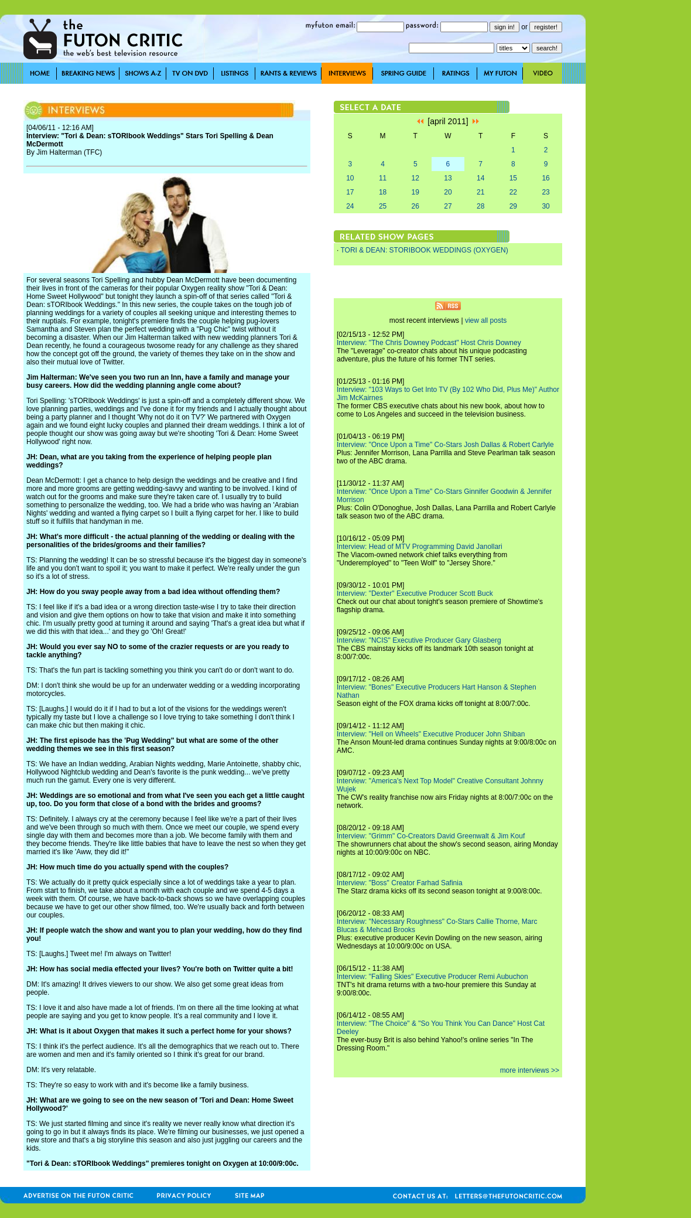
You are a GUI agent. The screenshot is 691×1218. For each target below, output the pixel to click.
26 (415, 206)
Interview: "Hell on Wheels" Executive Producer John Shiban (431, 734)
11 (382, 178)
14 (480, 178)
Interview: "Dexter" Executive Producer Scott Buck (415, 593)
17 (350, 192)
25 (382, 206)
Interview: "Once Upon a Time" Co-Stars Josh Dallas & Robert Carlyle (445, 445)
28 (480, 206)
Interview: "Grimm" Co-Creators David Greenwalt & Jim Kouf (431, 836)
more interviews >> (529, 1070)
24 (350, 206)
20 (447, 192)
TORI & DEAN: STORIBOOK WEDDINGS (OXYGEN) (424, 250)
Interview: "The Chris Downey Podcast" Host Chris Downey (429, 343)
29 (513, 206)
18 (382, 192)
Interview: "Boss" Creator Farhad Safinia (400, 883)
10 (350, 178)
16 (545, 178)
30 (545, 206)
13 (447, 178)
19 (415, 192)
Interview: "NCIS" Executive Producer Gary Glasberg (419, 640)
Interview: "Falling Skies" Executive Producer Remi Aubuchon (432, 977)
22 (513, 192)
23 (545, 192)
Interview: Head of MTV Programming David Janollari (419, 547)
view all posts (486, 320)
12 (415, 178)
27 (447, 206)
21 (480, 192)
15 (513, 178)
